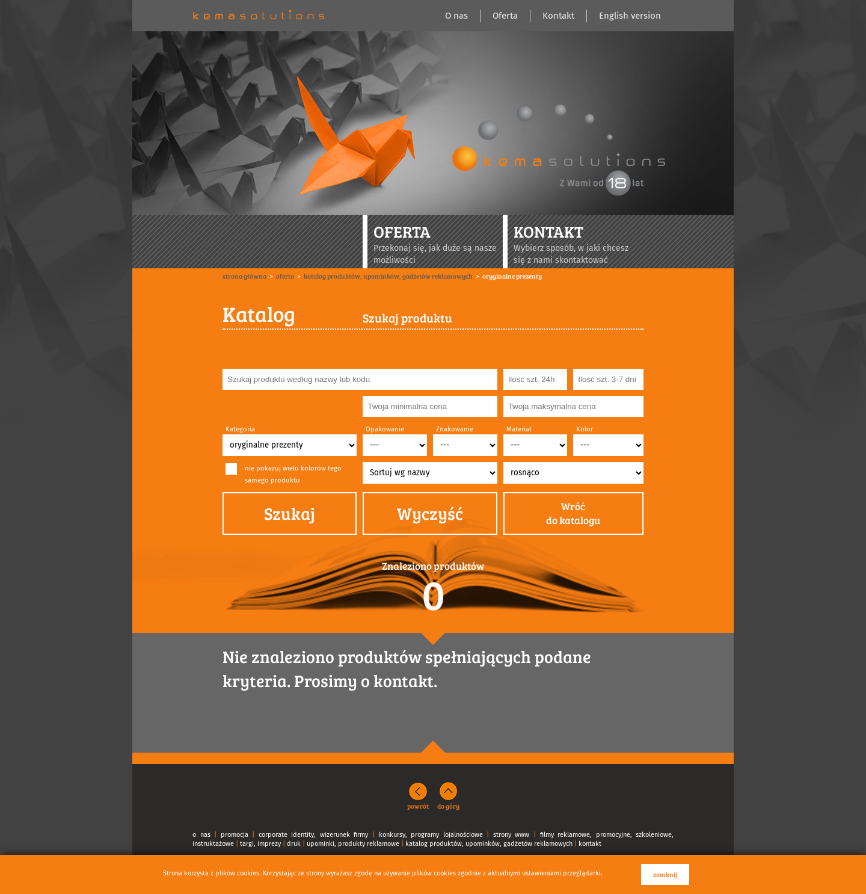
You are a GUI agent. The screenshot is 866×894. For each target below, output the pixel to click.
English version (630, 15)
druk (294, 844)
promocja (234, 835)
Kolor (584, 429)
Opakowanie (385, 429)
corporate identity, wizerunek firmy (314, 835)
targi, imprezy (260, 844)
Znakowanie (454, 429)
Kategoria (240, 429)
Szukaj (289, 513)
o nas (201, 835)
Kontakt (558, 15)
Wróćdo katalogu (573, 513)
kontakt (590, 844)
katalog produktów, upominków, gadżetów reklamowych (489, 844)
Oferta (505, 15)
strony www (511, 835)
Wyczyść (430, 513)
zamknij (665, 874)
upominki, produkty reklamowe (353, 844)
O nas (456, 15)
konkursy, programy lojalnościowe (431, 835)
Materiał (518, 429)
